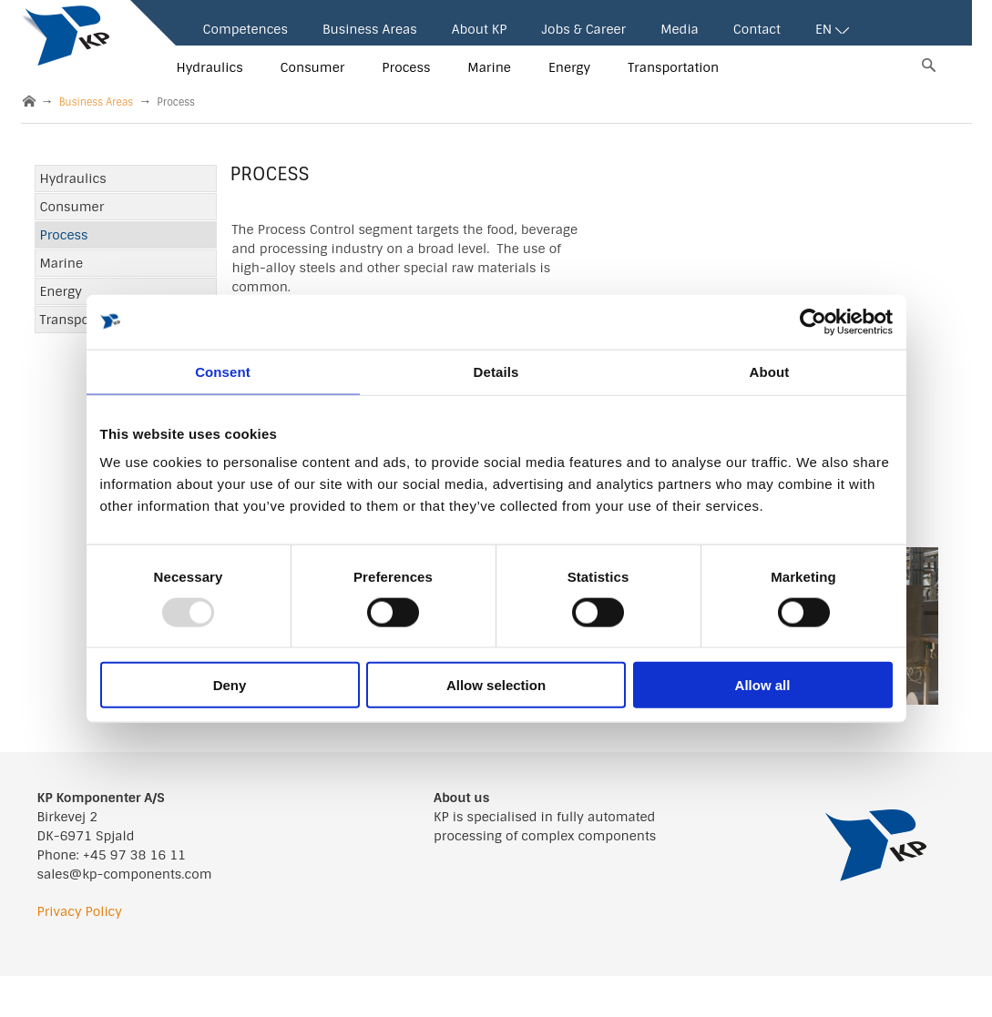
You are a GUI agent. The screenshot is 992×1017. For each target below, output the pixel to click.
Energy (569, 67)
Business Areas (369, 29)
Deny (230, 685)
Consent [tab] (223, 371)
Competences (245, 29)
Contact (757, 29)
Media (679, 29)
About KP (479, 29)
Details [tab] (496, 371)
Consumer (313, 67)
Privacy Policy (79, 911)
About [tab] (770, 371)
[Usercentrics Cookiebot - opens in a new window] (813, 321)
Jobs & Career (583, 29)
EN (832, 29)
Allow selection (496, 685)
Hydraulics (210, 67)
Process (406, 67)
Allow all (763, 685)
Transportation (673, 67)
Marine (489, 67)
